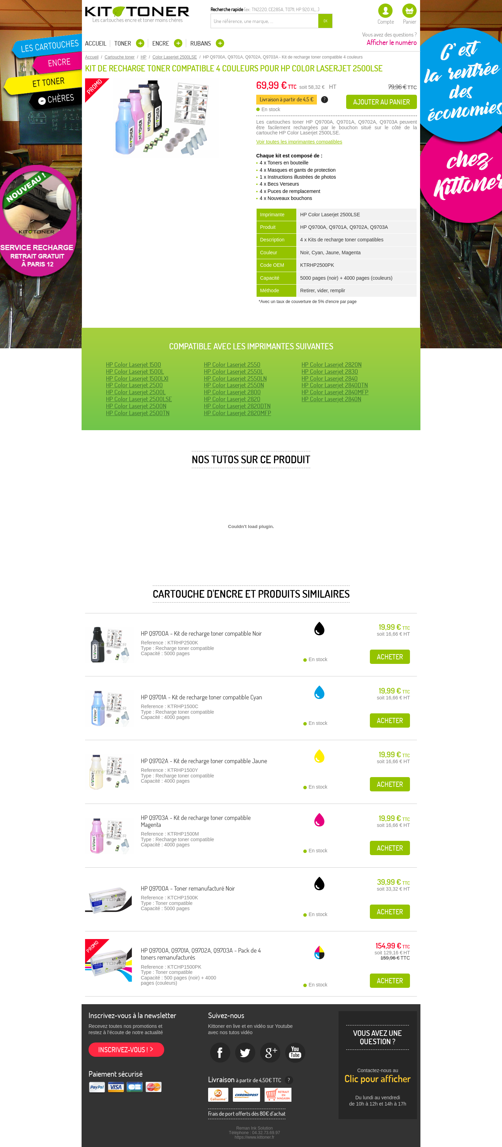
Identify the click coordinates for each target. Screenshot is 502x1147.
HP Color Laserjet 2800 (232, 392)
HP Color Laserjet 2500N (136, 406)
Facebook (220, 1053)
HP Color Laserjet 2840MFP (335, 392)
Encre (161, 43)
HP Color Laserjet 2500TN (137, 413)
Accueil (95, 43)
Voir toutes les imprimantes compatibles (299, 142)
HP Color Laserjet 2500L (136, 392)
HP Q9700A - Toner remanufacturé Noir (188, 888)
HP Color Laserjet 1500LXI (137, 378)
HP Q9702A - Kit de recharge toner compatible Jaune (204, 761)
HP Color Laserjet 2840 (330, 378)
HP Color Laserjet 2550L (233, 371)
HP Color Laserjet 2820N (332, 365)
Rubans (201, 43)
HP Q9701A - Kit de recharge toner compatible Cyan (201, 697)
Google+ (270, 1053)
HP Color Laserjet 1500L (135, 371)
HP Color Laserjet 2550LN (235, 378)
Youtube (295, 1053)
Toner (123, 43)
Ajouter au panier (381, 102)
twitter (245, 1053)
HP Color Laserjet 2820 (232, 399)
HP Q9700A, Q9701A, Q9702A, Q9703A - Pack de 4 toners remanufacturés (201, 953)
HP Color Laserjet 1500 (133, 365)
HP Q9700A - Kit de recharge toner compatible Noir (201, 633)
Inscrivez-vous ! (123, 1049)
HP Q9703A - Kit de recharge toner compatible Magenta (196, 821)
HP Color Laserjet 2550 (232, 365)
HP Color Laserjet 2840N (331, 399)
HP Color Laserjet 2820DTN (237, 406)
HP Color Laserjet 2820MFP (237, 413)
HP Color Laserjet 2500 (134, 385)
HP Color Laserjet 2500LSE (139, 399)
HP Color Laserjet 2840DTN (335, 385)
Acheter (390, 656)
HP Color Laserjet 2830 (330, 371)
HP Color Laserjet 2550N (234, 385)
